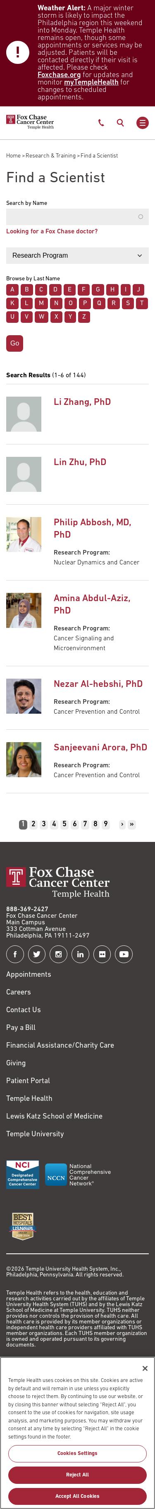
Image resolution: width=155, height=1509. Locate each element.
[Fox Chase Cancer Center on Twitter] (37, 954)
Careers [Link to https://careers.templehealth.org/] (18, 993)
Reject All (77, 1479)
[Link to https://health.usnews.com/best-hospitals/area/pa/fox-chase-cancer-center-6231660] (22, 1226)
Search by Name (26, 204)
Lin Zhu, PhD (80, 463)
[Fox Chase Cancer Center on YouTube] (124, 954)
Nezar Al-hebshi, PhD (98, 684)
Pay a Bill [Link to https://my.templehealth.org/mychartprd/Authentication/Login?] (21, 1028)
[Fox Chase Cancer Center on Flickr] (102, 954)
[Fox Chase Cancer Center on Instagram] (58, 954)
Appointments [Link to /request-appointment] (28, 975)
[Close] (145, 1372)
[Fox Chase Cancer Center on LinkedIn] (80, 954)
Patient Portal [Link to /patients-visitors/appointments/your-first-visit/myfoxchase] (28, 1081)
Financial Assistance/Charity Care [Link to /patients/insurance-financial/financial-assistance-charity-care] (60, 1046)
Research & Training (51, 156)
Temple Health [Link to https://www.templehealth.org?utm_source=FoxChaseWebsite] (29, 1099)
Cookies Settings (77, 1458)
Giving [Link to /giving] (16, 1063)
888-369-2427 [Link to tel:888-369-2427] (27, 909)
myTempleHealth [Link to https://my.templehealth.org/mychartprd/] (91, 83)
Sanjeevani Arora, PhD (100, 748)
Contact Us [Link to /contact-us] (23, 1010)
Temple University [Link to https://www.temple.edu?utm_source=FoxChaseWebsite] (35, 1134)
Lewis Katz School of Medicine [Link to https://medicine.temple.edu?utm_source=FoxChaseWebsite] (54, 1117)
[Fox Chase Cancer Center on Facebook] (15, 954)
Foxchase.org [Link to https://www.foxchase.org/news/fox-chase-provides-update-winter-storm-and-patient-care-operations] (59, 75)
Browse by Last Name (33, 279)
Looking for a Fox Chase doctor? (52, 231)
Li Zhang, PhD (82, 402)
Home (13, 156)
